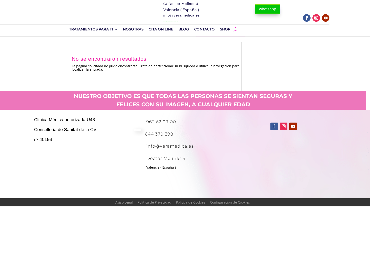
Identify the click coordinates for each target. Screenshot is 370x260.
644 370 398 (159, 134)
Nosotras (133, 29)
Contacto (204, 29)
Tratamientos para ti (91, 29)
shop (225, 29)
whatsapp (267, 9)
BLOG (183, 29)
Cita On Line (161, 29)
